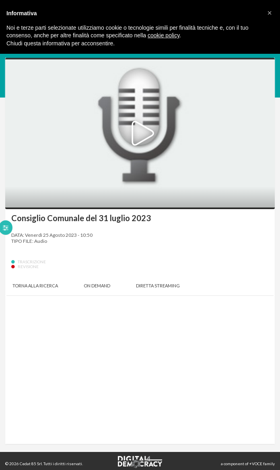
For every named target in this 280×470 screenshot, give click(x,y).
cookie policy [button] (163, 35)
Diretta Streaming (158, 285)
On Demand (97, 285)
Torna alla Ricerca (35, 285)
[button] (269, 12)
